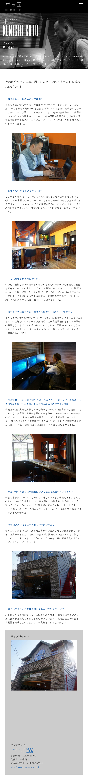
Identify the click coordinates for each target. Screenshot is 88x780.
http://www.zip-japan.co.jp (25, 767)
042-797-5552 (22, 750)
